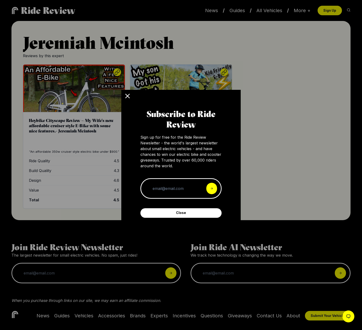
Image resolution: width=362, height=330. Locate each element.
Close (181, 213)
